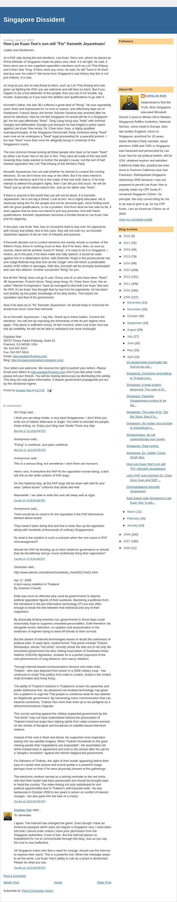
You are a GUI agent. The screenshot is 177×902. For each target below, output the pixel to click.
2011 (127, 283)
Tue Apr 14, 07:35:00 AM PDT (29, 559)
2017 (127, 242)
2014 (127, 263)
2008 (127, 534)
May (130, 350)
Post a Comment (14, 876)
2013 (127, 270)
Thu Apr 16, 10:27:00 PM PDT (30, 867)
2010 (127, 290)
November (134, 309)
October (133, 316)
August (132, 329)
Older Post (104, 882)
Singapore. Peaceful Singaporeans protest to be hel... (146, 400)
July (130, 336)
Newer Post (11, 882)
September (135, 323)
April (130, 357)
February (133, 518)
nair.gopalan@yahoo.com (30, 356)
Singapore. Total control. (142, 446)
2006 (127, 548)
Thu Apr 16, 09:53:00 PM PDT (30, 801)
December (134, 302)
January (133, 525)
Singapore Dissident (34, 19)
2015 (127, 256)
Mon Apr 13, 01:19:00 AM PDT (30, 431)
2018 (127, 236)
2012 (127, 276)
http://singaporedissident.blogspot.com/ (37, 360)
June (131, 343)
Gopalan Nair (23, 810)
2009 (127, 297)
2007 (127, 541)
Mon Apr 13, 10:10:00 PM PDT (30, 450)
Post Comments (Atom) (37, 890)
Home (58, 882)
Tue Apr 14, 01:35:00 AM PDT (29, 500)
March (132, 511)
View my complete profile (135, 219)
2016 (127, 249)
